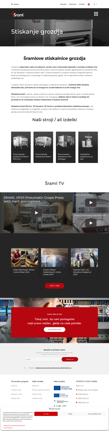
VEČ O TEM (54, 286)
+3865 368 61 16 (83, 398)
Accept (46, 414)
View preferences (94, 414)
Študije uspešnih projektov (41, 390)
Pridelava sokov (16, 390)
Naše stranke (37, 381)
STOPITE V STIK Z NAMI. (87, 381)
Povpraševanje (54, 329)
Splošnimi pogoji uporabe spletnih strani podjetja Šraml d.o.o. (54, 368)
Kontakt (82, 4)
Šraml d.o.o (80, 385)
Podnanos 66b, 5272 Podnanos (88, 390)
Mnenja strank (36, 394)
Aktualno (63, 4)
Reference (72, 4)
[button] (95, 4)
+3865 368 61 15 (83, 402)
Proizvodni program (19, 381)
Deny (70, 414)
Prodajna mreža (37, 398)
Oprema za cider (16, 394)
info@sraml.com (83, 394)
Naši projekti (59, 381)
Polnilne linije (15, 398)
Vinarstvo (14, 385)
